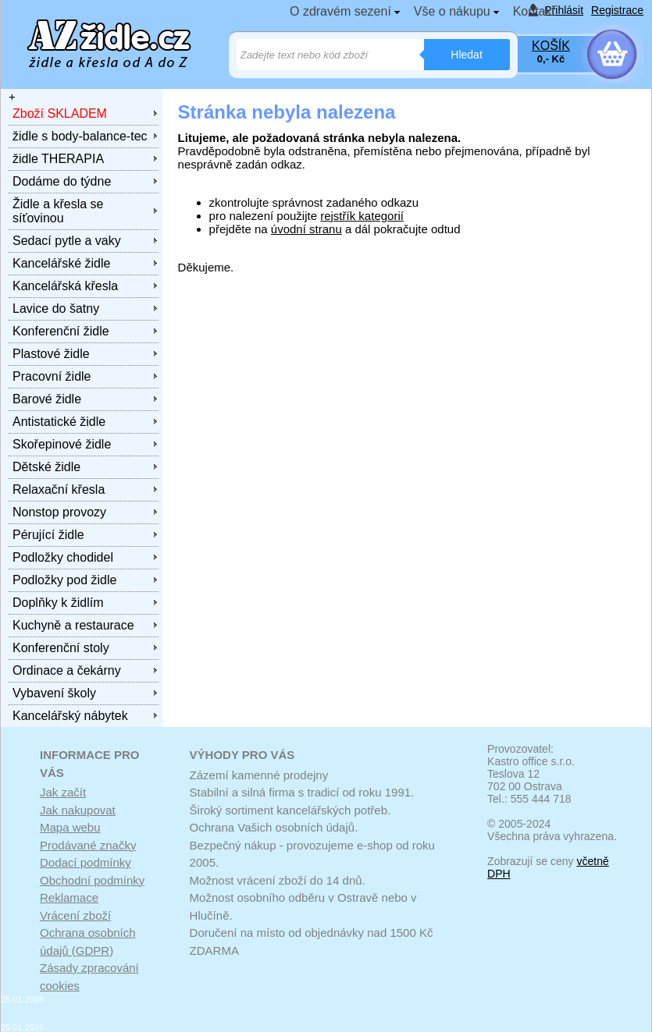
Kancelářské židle (61, 263)
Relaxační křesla (58, 489)
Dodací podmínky (85, 862)
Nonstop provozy (59, 512)
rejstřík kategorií (362, 215)
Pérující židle (48, 534)
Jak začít (63, 792)
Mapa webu (70, 827)
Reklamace (69, 897)
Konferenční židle (60, 331)
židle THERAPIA (58, 158)
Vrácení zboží (75, 915)
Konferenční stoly (60, 647)
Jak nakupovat (78, 810)
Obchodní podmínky (92, 880)
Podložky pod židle (64, 580)
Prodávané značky (88, 845)
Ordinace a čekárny (66, 670)
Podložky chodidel (62, 557)
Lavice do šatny (55, 308)
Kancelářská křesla (65, 286)
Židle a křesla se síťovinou (58, 211)
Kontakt (534, 11)
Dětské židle (46, 466)
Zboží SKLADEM (59, 113)
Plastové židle (51, 353)
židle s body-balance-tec (80, 136)
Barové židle (46, 399)
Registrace (617, 10)
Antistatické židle (58, 421)
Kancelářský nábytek (70, 715)
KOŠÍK (551, 45)
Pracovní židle (51, 376)
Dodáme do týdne (61, 181)
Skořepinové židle (61, 444)
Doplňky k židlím (57, 602)
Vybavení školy (54, 693)
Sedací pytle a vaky (66, 240)
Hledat (466, 54)
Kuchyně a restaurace (73, 625)
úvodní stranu (306, 229)
